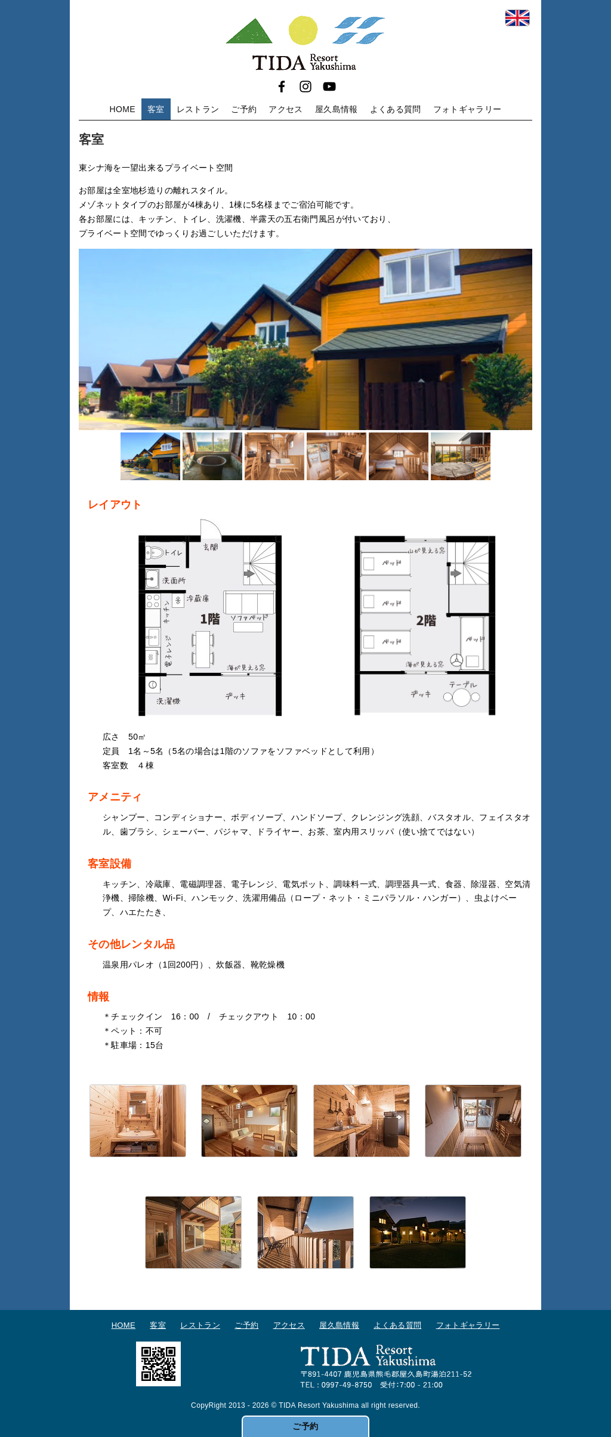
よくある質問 (395, 109)
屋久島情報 (336, 109)
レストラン (198, 109)
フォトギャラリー (467, 109)
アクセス (286, 109)
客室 (156, 109)
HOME (122, 109)
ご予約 (244, 109)
